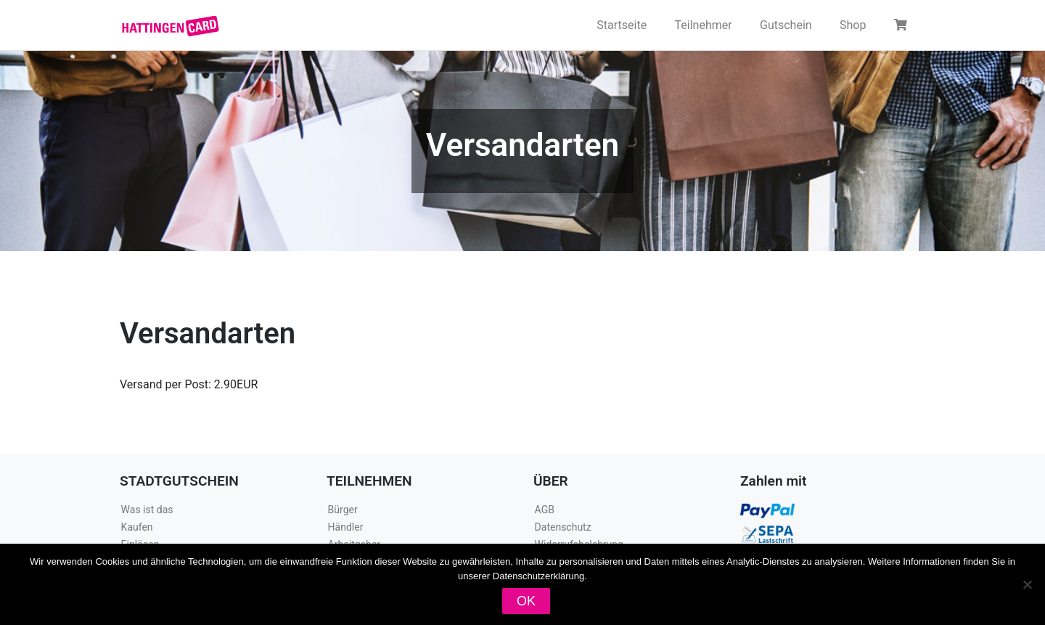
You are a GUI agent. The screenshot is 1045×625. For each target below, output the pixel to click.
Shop (853, 25)
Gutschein (786, 25)
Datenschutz (563, 527)
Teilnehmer (703, 25)
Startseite (622, 25)
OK (526, 601)
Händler (346, 527)
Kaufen (137, 527)
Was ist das (147, 509)
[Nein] (1027, 584)
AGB (544, 509)
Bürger (343, 509)
